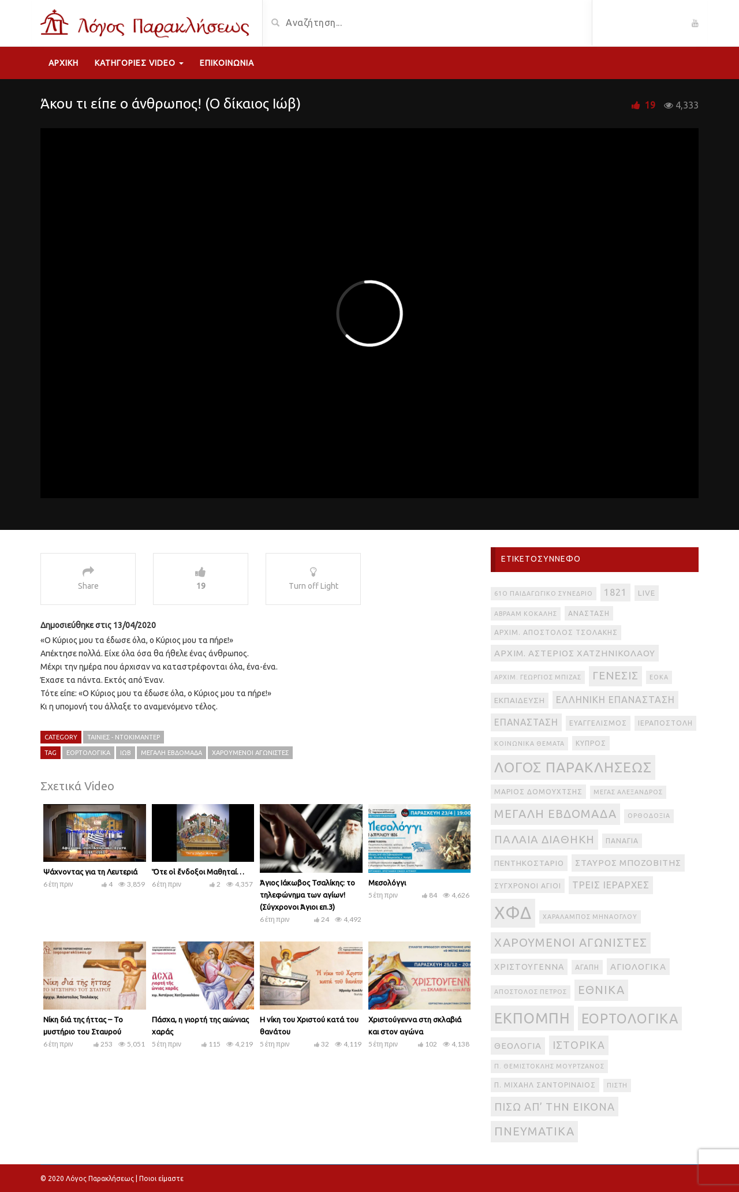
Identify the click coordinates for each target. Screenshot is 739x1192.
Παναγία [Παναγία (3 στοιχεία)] (622, 841)
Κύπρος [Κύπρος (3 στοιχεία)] (591, 743)
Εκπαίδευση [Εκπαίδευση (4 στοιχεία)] (519, 700)
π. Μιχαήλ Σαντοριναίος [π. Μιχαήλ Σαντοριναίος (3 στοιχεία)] (545, 1085)
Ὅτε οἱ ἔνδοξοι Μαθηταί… (198, 872)
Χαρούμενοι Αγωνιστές (250, 752)
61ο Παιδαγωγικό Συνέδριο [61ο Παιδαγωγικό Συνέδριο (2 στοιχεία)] (543, 593)
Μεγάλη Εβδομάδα (171, 752)
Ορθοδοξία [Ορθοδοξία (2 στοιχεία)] (649, 815)
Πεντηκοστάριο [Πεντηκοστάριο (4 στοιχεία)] (529, 863)
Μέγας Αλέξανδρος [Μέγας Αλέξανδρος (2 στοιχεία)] (628, 792)
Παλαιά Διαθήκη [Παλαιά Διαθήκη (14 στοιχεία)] (544, 839)
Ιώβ (125, 752)
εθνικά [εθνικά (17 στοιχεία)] (601, 989)
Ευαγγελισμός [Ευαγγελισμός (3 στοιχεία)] (598, 723)
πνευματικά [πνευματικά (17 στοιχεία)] (534, 1131)
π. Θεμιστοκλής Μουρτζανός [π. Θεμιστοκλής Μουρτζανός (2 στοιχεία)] (549, 1066)
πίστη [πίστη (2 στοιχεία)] (617, 1085)
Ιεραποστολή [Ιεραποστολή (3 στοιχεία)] (665, 723)
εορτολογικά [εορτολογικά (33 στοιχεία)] (629, 1018)
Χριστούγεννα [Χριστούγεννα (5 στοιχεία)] (529, 966)
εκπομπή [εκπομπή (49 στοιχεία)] (532, 1018)
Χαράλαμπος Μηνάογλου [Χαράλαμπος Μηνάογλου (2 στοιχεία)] (590, 916)
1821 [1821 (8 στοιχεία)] (615, 592)
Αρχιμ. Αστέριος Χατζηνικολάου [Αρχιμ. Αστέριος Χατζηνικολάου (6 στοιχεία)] (574, 653)
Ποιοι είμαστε (161, 1178)
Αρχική (63, 63)
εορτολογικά (88, 752)
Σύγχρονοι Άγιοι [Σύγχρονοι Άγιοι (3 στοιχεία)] (527, 886)
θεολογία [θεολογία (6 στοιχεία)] (518, 1046)
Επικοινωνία (227, 63)
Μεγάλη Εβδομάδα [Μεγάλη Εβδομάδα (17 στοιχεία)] (555, 813)
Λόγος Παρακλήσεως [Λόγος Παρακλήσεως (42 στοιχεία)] (573, 767)
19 (650, 105)
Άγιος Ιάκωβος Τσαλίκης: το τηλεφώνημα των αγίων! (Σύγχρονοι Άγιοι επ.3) (307, 895)
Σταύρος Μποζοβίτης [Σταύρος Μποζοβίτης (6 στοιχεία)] (628, 863)
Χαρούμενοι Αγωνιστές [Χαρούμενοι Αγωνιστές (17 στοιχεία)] (570, 942)
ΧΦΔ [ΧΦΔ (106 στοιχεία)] (513, 912)
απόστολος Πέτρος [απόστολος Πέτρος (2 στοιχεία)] (530, 991)
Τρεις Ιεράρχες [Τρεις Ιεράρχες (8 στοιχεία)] (611, 885)
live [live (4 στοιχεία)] (646, 593)
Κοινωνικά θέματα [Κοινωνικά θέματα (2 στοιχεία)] (529, 743)
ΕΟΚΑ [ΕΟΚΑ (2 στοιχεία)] (659, 677)
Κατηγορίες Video (139, 63)
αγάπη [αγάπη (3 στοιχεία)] (587, 967)
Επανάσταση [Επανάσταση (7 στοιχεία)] (526, 722)
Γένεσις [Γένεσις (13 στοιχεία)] (615, 676)
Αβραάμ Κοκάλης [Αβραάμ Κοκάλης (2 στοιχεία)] (525, 613)
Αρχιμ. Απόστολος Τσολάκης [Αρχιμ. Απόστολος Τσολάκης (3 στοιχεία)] (556, 632)
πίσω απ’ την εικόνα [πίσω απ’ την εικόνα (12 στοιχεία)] (554, 1106)
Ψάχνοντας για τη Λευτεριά (90, 872)
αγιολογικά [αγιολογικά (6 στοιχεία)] (638, 966)
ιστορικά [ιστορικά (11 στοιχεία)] (579, 1045)
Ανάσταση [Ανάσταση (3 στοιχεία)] (589, 613)
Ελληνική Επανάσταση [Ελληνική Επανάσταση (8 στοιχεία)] (615, 699)
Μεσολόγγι (387, 883)
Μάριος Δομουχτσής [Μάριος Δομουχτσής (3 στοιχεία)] (538, 791)
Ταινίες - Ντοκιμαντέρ (123, 737)
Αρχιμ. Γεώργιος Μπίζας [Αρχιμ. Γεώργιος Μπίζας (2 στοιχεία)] (537, 677)
